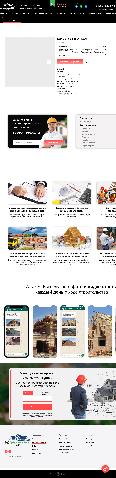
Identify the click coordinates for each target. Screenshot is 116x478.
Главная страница (39, 439)
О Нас (34, 446)
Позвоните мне (53, 142)
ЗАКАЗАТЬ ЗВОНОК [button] (106, 9)
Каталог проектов (39, 442)
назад (12, 20)
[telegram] (9, 451)
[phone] (27, 142)
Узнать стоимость (37, 407)
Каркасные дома (65, 446)
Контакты (35, 450)
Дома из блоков (65, 439)
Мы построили (38, 453)
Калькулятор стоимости (95, 439)
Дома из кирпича (65, 442)
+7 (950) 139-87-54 (26, 133)
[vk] (6, 451)
